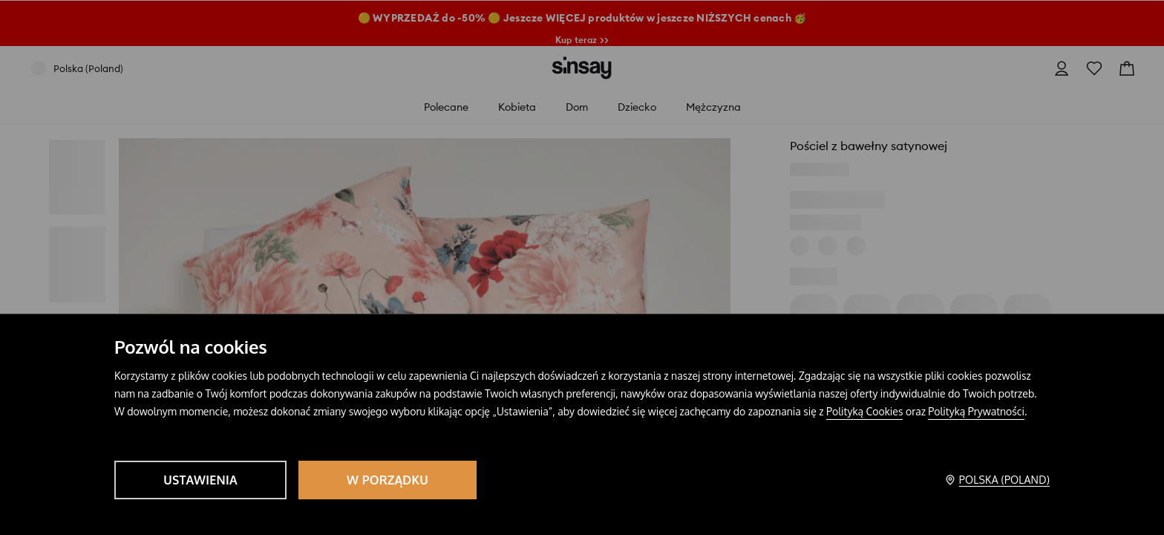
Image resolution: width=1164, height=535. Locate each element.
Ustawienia (200, 480)
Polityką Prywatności (976, 411)
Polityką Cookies (864, 411)
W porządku (387, 480)
